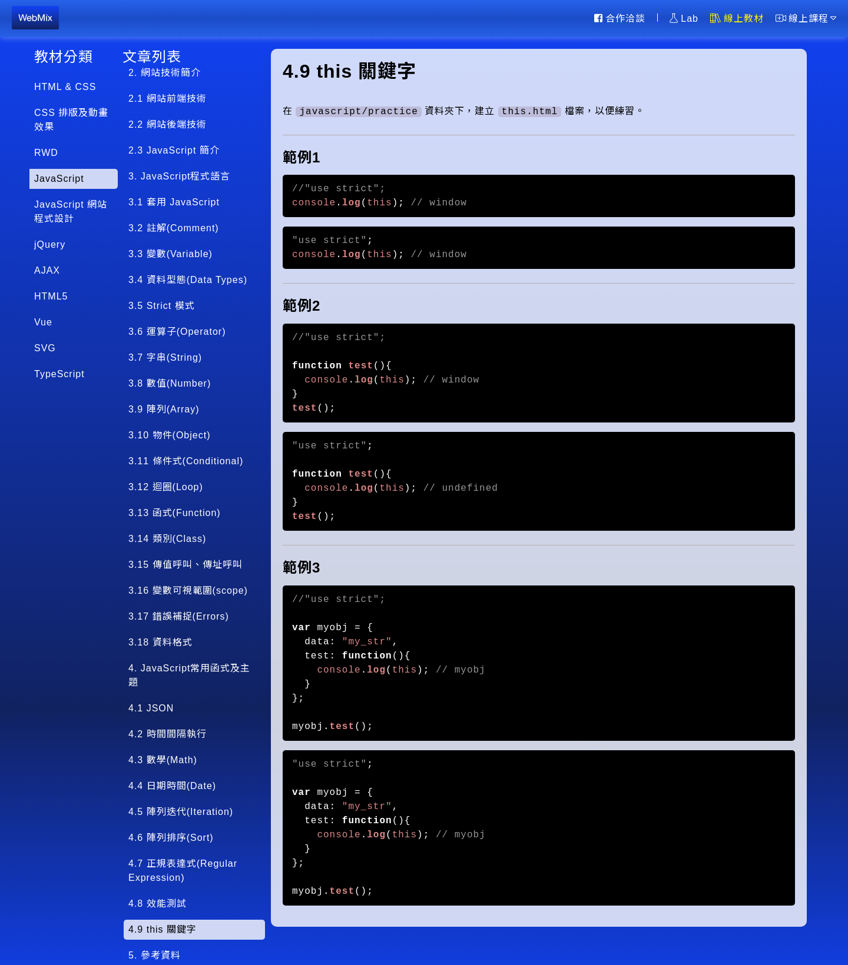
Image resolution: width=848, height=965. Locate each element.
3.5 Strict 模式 (161, 306)
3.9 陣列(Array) (164, 409)
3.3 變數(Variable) (170, 254)
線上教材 (737, 18)
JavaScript (59, 179)
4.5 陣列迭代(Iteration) (180, 812)
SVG (45, 348)
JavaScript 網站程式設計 (70, 211)
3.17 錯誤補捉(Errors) (178, 616)
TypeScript (59, 374)
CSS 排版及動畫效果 (71, 120)
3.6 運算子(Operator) (177, 332)
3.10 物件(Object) (169, 435)
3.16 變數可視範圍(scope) (188, 590)
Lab (684, 18)
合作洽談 (619, 18)
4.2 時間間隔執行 (167, 734)
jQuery (49, 244)
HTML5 (51, 296)
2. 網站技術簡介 (164, 73)
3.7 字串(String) (165, 357)
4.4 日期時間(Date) (172, 786)
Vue (43, 322)
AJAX (47, 270)
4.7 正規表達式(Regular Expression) (182, 870)
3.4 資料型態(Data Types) (187, 280)
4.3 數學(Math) (162, 760)
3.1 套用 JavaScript (174, 202)
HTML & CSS (65, 87)
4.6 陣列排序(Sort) (171, 838)
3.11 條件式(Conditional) (185, 461)
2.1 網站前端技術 (167, 99)
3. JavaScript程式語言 (179, 176)
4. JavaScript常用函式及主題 (189, 675)
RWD (46, 153)
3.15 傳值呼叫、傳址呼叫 (185, 565)
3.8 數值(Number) (169, 383)
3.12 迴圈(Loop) (165, 487)
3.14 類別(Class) (167, 539)
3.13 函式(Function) (174, 513)
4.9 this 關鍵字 (162, 929)
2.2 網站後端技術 (167, 124)
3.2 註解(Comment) (173, 228)
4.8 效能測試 (157, 904)
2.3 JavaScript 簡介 (174, 150)
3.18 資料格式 (160, 642)
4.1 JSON (151, 708)
